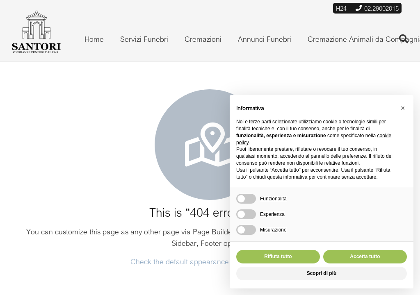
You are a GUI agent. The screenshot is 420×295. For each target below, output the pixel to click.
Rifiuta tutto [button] (278, 256)
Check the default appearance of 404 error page (209, 261)
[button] (402, 108)
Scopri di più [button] (322, 273)
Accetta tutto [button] (365, 256)
